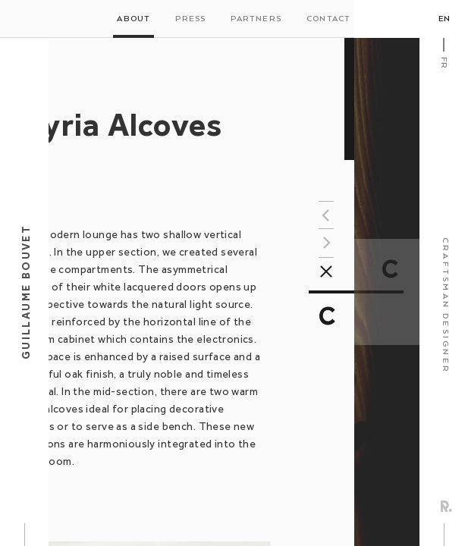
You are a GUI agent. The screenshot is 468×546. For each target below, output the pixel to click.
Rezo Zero (446, 506)
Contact (328, 19)
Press (190, 19)
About (133, 19)
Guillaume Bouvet (26, 291)
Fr (443, 62)
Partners (256, 19)
